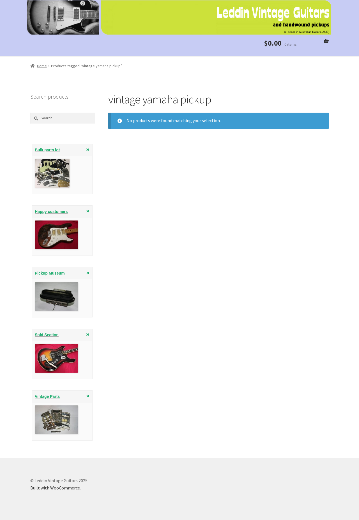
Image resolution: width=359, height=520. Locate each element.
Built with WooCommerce (55, 488)
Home (42, 65)
